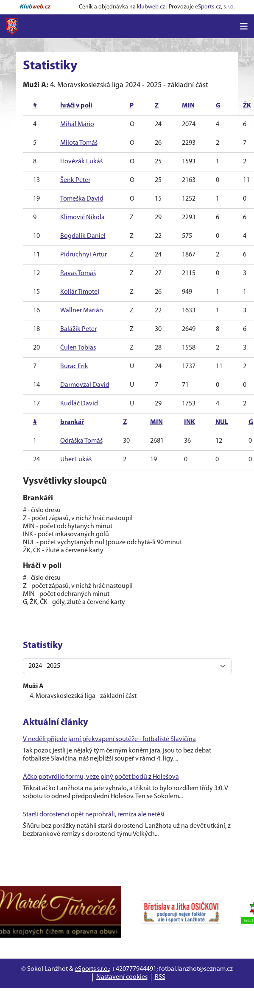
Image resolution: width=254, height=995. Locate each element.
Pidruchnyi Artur (83, 254)
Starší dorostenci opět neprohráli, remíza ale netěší (94, 814)
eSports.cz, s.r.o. (215, 7)
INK (189, 422)
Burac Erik (74, 366)
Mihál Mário (77, 124)
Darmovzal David (84, 385)
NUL (221, 422)
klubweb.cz (151, 7)
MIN (188, 105)
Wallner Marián (81, 310)
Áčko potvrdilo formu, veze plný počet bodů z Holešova (101, 777)
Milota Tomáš (79, 143)
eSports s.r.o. (92, 969)
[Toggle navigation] (244, 26)
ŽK (247, 105)
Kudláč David (79, 403)
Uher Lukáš (76, 459)
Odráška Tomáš (81, 441)
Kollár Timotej (79, 292)
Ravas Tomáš (78, 273)
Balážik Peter (78, 329)
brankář (72, 422)
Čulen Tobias (78, 348)
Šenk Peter (75, 180)
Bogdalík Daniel (83, 236)
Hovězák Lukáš (81, 161)
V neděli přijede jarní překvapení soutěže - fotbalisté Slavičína (109, 739)
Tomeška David (81, 199)
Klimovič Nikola (82, 217)
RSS (160, 977)
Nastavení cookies (122, 977)
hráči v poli (76, 105)
